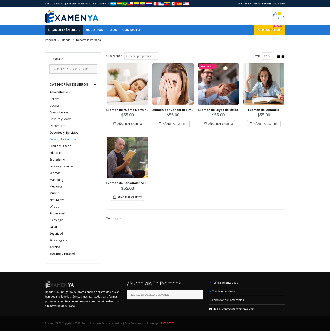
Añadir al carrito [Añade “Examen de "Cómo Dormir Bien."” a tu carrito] (129, 124)
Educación (56, 153)
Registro (279, 3)
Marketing (56, 180)
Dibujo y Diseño (60, 146)
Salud (53, 227)
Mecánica (56, 186)
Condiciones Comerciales (228, 300)
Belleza (54, 99)
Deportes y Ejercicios (63, 132)
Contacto (131, 30)
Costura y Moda (60, 119)
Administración (59, 92)
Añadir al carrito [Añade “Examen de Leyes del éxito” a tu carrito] (220, 124)
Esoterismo (57, 159)
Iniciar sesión (262, 3)
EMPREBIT (167, 323)
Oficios (54, 207)
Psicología (56, 220)
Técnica (54, 247)
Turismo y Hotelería (62, 254)
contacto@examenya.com (238, 309)
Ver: (257, 56)
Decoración (57, 126)
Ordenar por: (114, 56)
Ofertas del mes (269, 28)
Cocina (54, 106)
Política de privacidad (225, 282)
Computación (58, 112)
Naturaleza (56, 200)
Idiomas (54, 173)
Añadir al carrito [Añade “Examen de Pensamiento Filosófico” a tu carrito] (129, 197)
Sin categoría (58, 240)
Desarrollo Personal (63, 139)
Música (54, 193)
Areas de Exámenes (62, 30)
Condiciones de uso (224, 291)
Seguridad (56, 233)
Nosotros (94, 30)
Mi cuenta (244, 3)
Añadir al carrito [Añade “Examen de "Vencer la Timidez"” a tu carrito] (175, 124)
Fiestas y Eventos (61, 166)
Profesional (57, 213)
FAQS (113, 30)
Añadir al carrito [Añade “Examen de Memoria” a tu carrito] (266, 124)
